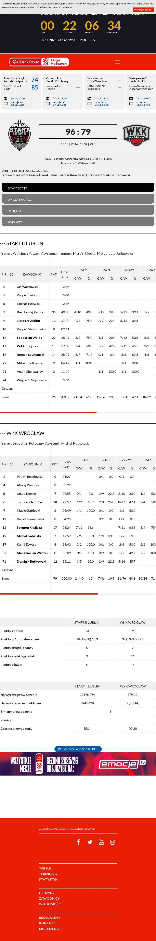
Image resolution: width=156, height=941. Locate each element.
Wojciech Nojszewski (32, 380)
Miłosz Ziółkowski (30, 363)
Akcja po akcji (21, 199)
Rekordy (15, 222)
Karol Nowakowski (30, 519)
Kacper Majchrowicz (31, 329)
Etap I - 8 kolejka (13, 170)
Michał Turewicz (28, 303)
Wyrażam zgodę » (143, 9)
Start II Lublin (24, 243)
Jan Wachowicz (27, 286)
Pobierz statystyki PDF (78, 749)
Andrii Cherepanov (30, 371)
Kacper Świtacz (28, 295)
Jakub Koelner (27, 493)
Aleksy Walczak (28, 485)
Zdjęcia (15, 211)
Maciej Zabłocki (28, 510)
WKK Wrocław (25, 433)
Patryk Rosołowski (30, 476)
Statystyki (17, 188)
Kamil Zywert (26, 544)
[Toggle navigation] (117, 62)
